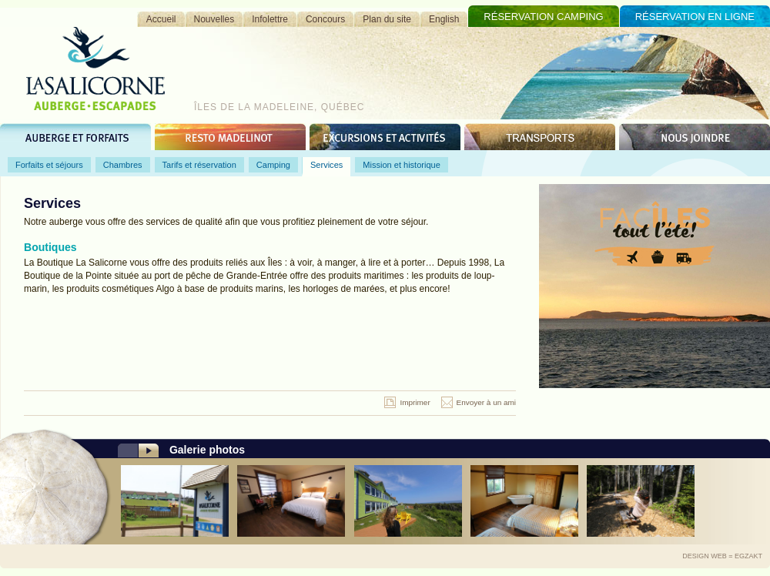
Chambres (122, 164)
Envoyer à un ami (486, 402)
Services (326, 164)
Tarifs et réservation (199, 164)
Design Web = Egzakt (722, 556)
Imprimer (415, 402)
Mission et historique (401, 164)
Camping (273, 164)
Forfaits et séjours (49, 164)
